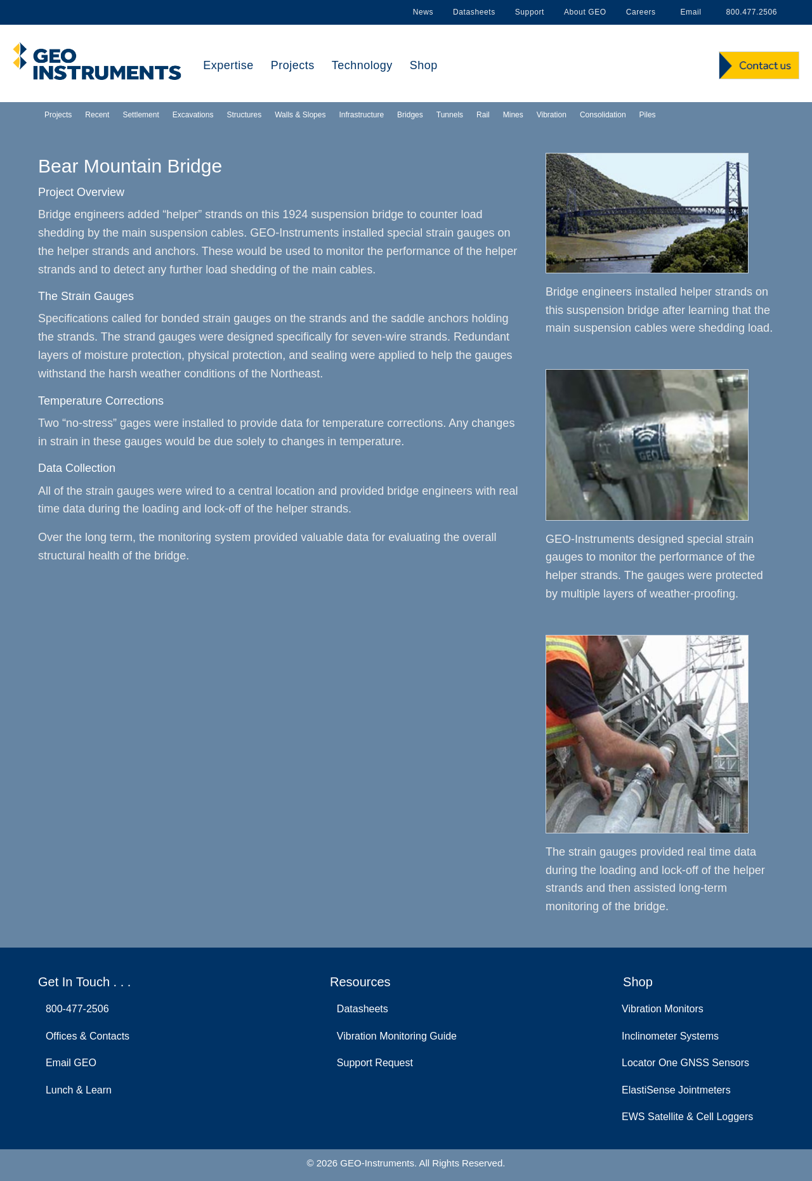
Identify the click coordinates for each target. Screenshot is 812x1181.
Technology (362, 65)
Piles (647, 114)
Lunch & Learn (76, 1090)
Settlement (140, 114)
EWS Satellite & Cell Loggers (687, 1116)
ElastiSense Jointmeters (676, 1090)
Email (689, 12)
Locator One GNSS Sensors (685, 1062)
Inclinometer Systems (670, 1036)
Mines (513, 114)
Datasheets (474, 12)
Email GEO (68, 1062)
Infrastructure (361, 114)
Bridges (410, 114)
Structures (243, 114)
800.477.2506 (749, 12)
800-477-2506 (74, 1008)
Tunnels (449, 114)
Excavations (193, 114)
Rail (483, 114)
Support (529, 12)
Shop (424, 65)
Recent (97, 114)
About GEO (585, 12)
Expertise (228, 65)
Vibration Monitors (663, 1008)
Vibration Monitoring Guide (394, 1036)
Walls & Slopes (300, 114)
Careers (641, 12)
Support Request (372, 1062)
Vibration (551, 114)
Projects (293, 65)
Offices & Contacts (84, 1036)
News (423, 12)
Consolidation (603, 114)
